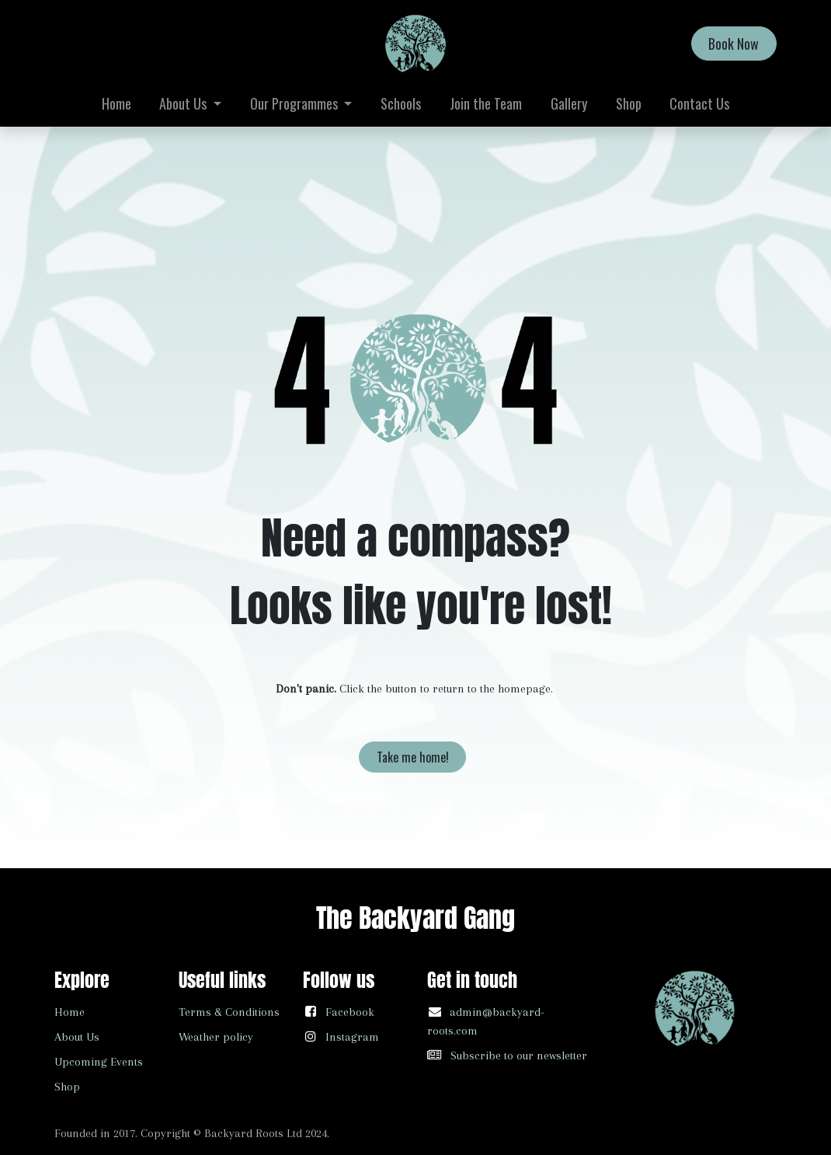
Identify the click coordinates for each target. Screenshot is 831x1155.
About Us (76, 1037)
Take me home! (413, 757)
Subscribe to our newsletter (518, 1056)
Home (69, 1012)
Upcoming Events (98, 1062)
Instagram (352, 1037)
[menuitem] (116, 103)
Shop (67, 1087)
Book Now (733, 43)
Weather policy (216, 1037)
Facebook (349, 1012)
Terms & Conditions (229, 1012)
